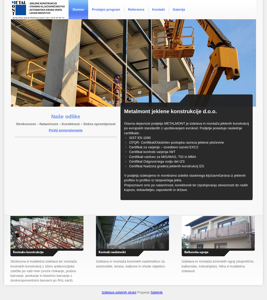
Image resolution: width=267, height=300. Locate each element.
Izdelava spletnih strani (119, 292)
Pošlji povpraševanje (65, 130)
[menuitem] (78, 9)
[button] (133, 63)
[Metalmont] (38, 9)
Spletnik (156, 292)
